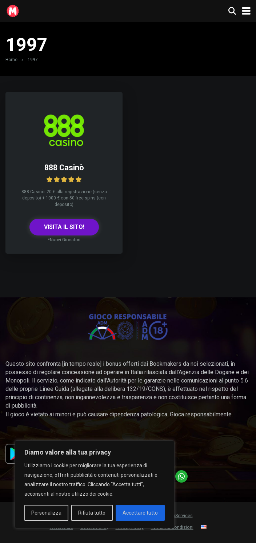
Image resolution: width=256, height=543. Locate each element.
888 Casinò (64, 167)
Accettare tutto (140, 513)
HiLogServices (178, 515)
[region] (95, 484)
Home (11, 59)
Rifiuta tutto (91, 513)
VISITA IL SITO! (64, 226)
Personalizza (46, 513)
